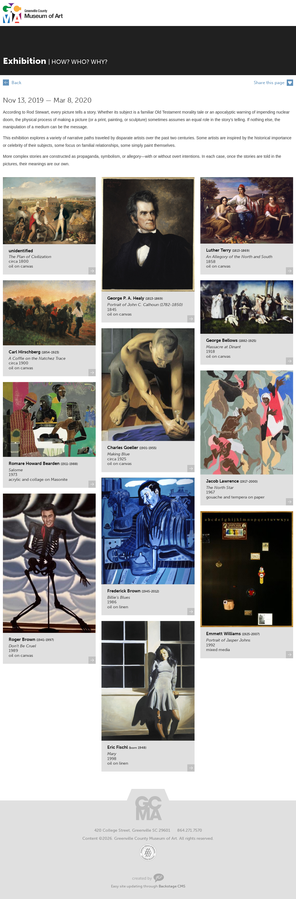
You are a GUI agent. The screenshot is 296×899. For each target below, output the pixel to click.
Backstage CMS (172, 886)
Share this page (269, 82)
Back (16, 82)
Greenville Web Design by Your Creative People (148, 878)
